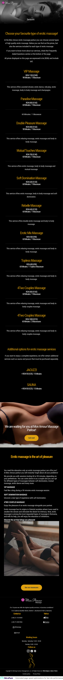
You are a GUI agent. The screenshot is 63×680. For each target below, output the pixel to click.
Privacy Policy (33, 673)
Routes (47, 622)
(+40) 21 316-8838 (16, 618)
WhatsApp (18, 627)
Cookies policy (30, 673)
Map (47, 617)
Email (18, 633)
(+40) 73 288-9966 (16, 622)
